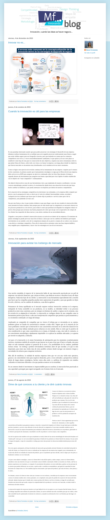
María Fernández (92, 50)
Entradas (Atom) (22, 510)
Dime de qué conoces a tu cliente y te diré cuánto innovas (39, 384)
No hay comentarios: (40, 101)
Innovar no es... (16, 42)
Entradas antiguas (72, 507)
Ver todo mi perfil (89, 53)
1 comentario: (38, 374)
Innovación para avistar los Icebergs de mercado (34, 243)
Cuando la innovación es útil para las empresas (34, 111)
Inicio (37, 507)
